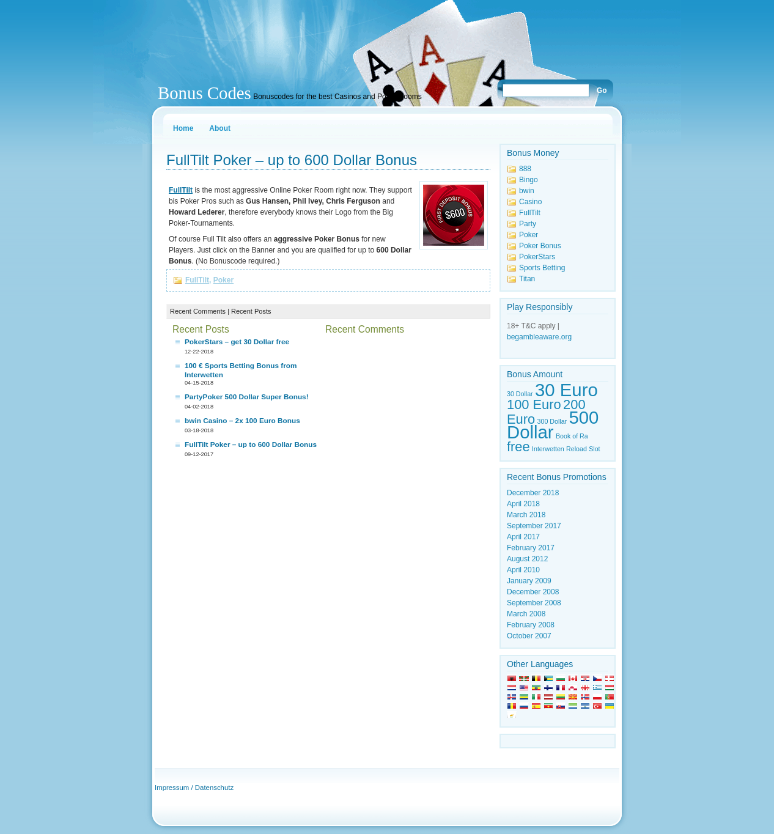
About (219, 128)
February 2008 (531, 625)
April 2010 (523, 570)
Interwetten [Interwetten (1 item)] (548, 448)
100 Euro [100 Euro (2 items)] (534, 404)
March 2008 (526, 614)
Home (183, 128)
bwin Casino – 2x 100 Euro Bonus (242, 420)
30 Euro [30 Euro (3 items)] (566, 390)
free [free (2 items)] (518, 446)
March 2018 (526, 515)
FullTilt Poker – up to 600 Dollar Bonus (291, 160)
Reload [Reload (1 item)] (576, 448)
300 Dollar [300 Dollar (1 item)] (552, 421)
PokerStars (537, 257)
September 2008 (534, 603)
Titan (527, 279)
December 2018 (533, 493)
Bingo (528, 179)
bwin (526, 190)
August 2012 (527, 559)
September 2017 (534, 526)
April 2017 (523, 537)
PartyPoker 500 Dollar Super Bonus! (247, 397)
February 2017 (531, 548)
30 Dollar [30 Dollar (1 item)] (520, 393)
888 (525, 168)
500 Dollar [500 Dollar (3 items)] (553, 424)
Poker (223, 280)
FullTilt (197, 280)
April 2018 (523, 504)
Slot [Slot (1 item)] (594, 448)
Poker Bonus (540, 246)
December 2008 (533, 592)
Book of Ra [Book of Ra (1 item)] (572, 436)
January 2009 (529, 581)
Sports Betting (542, 268)
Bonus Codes (204, 93)
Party (527, 224)
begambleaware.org (539, 337)
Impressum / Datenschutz (194, 787)
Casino (530, 201)
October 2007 (529, 636)
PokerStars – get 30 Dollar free (237, 342)
